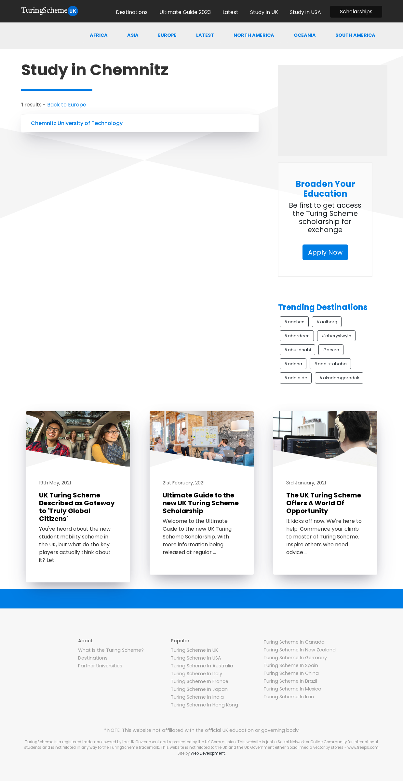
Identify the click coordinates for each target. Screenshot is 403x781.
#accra (331, 350)
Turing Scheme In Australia (202, 665)
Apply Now (325, 252)
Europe (167, 35)
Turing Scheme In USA (196, 658)
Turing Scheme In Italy (196, 673)
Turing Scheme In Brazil (290, 681)
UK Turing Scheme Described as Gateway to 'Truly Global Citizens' (77, 507)
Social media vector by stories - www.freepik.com (333, 747)
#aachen (294, 322)
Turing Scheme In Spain (290, 665)
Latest (205, 35)
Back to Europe (66, 104)
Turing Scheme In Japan (199, 689)
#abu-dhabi (297, 350)
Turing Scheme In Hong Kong (204, 705)
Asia (133, 35)
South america (355, 35)
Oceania (305, 35)
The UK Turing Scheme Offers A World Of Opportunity (323, 503)
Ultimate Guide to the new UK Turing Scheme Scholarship (201, 503)
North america (254, 35)
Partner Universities (100, 665)
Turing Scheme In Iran (288, 696)
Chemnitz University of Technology (77, 123)
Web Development (208, 753)
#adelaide (295, 378)
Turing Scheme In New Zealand (299, 650)
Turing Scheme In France (199, 681)
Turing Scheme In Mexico (292, 689)
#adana (293, 364)
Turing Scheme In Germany (295, 657)
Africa (99, 35)
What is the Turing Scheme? (111, 650)
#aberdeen (297, 336)
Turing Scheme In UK (194, 650)
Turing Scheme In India (197, 697)
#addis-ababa (330, 364)
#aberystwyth (336, 336)
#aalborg (326, 322)
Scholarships (356, 11)
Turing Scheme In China (291, 673)
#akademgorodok (339, 378)
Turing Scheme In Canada (294, 642)
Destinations (93, 658)
